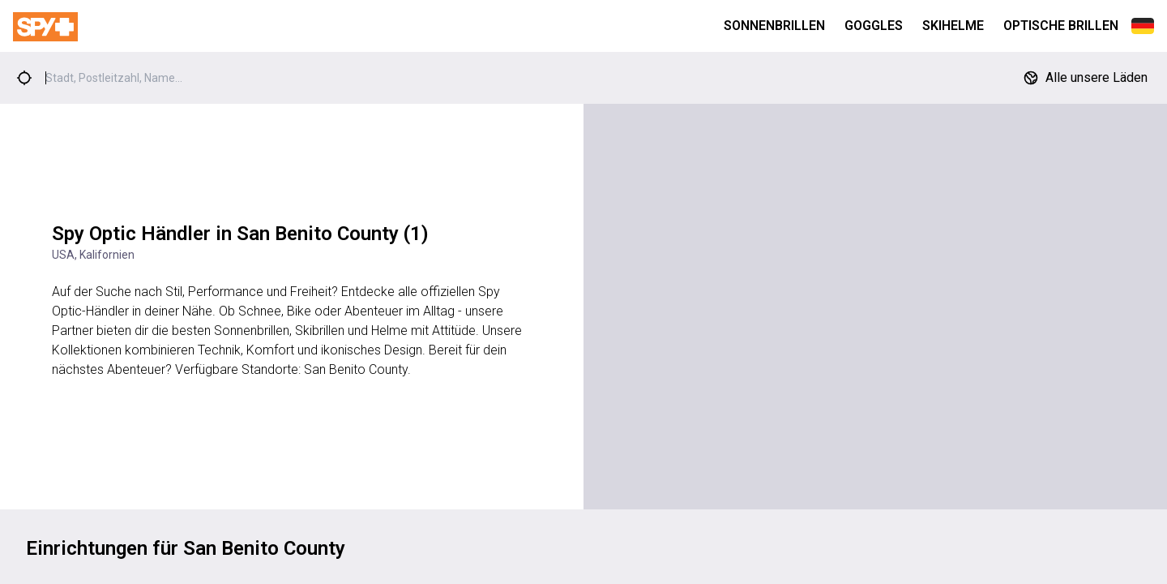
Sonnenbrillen (774, 25)
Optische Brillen (1060, 25)
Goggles (873, 25)
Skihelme (953, 25)
